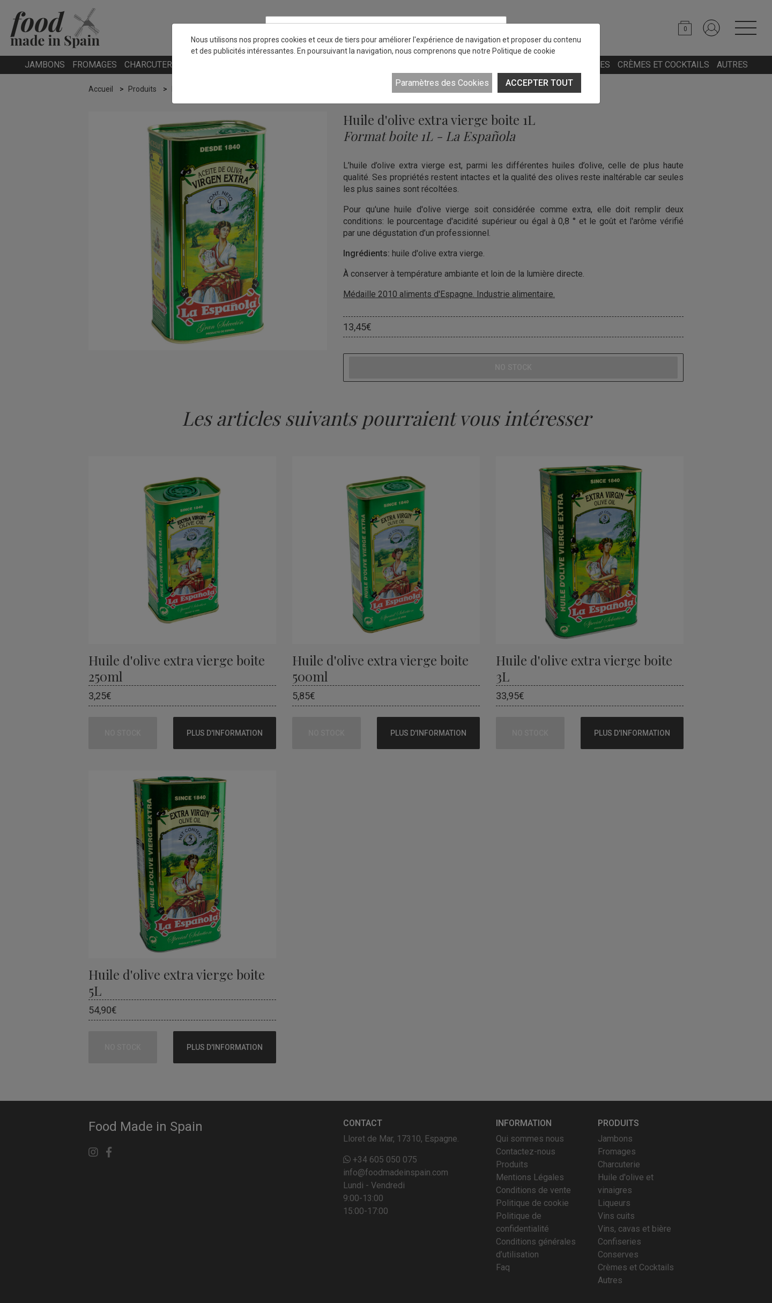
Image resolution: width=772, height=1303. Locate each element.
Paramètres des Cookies (442, 83)
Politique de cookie (523, 51)
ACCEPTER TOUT (539, 83)
